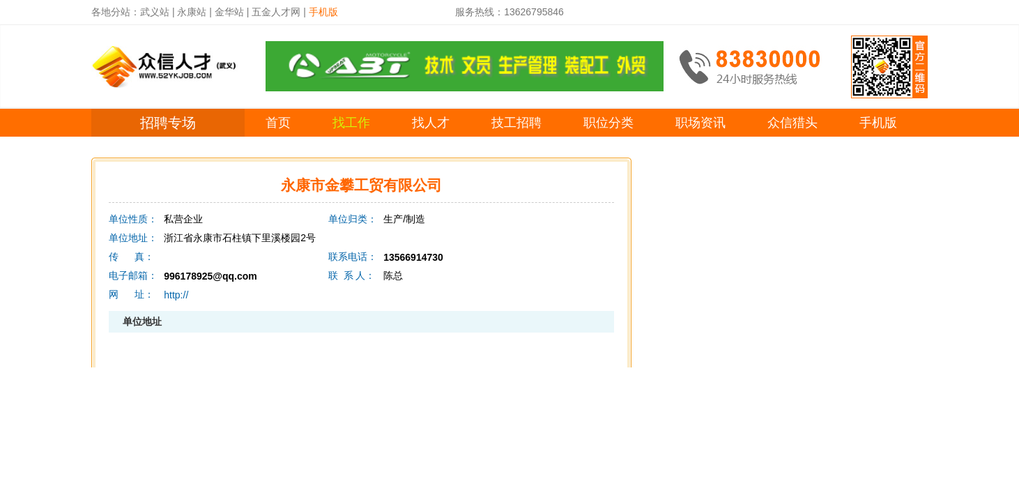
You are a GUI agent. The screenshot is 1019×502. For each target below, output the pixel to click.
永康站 (191, 11)
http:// (176, 295)
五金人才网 (276, 11)
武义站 (154, 11)
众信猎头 (792, 123)
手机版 (878, 123)
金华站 (229, 11)
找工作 (351, 123)
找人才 (431, 123)
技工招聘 (516, 123)
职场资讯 (700, 123)
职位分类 (608, 123)
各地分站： (115, 11)
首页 (278, 123)
